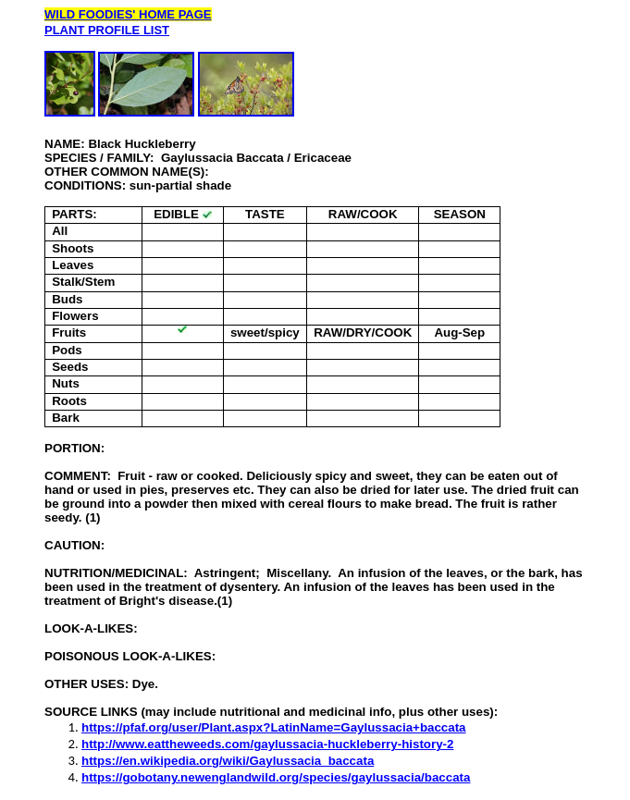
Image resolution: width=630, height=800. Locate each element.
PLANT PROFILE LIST (106, 30)
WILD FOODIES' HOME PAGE (128, 14)
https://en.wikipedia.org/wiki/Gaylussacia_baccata (227, 761)
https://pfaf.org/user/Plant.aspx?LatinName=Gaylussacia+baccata (273, 727)
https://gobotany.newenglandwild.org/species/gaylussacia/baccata (275, 777)
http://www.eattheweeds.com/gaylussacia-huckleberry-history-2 (267, 744)
